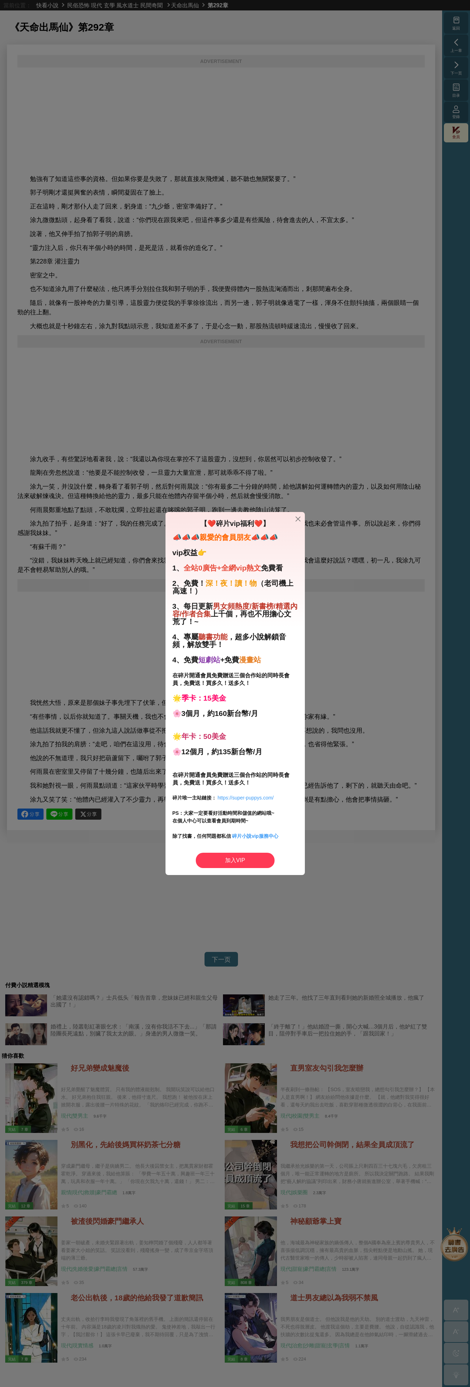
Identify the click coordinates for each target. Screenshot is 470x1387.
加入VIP (235, 860)
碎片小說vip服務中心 (255, 836)
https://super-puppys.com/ (245, 798)
